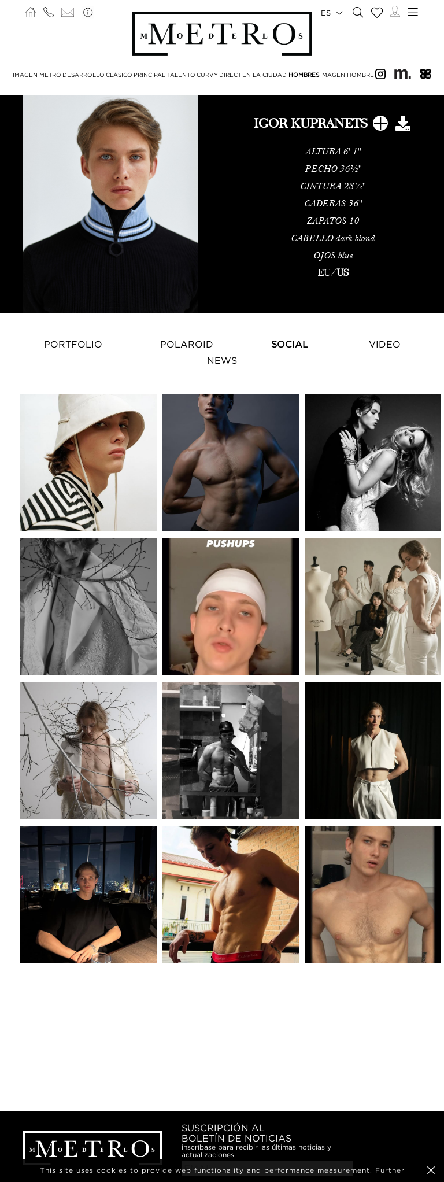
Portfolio (73, 344)
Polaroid (186, 344)
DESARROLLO (83, 75)
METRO (50, 75)
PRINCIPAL (149, 75)
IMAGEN (25, 75)
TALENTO (181, 75)
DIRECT (230, 75)
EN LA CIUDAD (264, 75)
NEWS (222, 360)
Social (289, 344)
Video (385, 344)
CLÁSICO (119, 75)
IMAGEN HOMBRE (347, 75)
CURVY (207, 75)
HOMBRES (303, 75)
